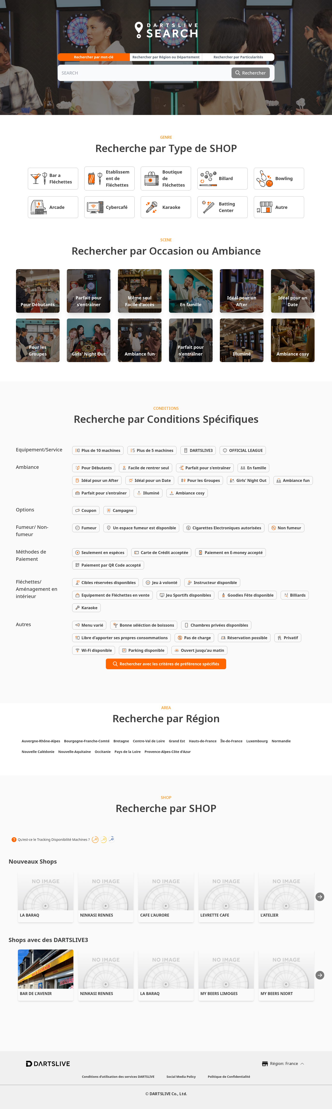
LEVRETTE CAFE (215, 915)
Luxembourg (257, 741)
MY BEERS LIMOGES (219, 993)
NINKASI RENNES (96, 915)
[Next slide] (320, 896)
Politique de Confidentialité (229, 1076)
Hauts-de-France (202, 741)
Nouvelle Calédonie (38, 751)
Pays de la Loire (128, 751)
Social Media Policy (181, 1076)
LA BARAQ (29, 915)
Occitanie (103, 751)
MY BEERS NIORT (277, 993)
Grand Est (177, 741)
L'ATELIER (269, 915)
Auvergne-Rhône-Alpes (41, 741)
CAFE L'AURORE (154, 915)
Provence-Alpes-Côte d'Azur (168, 751)
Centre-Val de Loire (149, 741)
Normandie (281, 741)
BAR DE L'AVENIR (36, 993)
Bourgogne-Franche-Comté (87, 741)
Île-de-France (231, 741)
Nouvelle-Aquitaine (74, 751)
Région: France (284, 1063)
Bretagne (121, 741)
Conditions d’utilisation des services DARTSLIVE (118, 1076)
